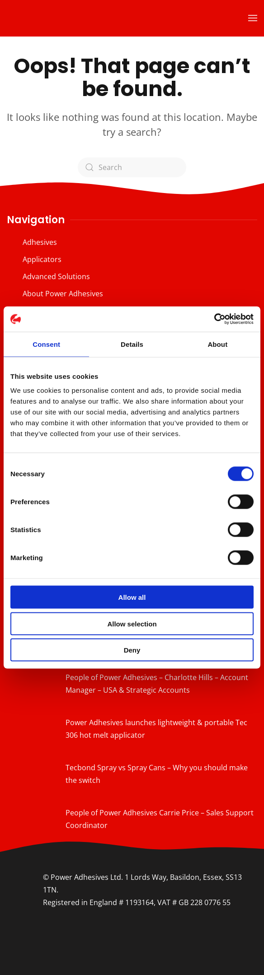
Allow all (132, 597)
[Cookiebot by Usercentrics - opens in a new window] (214, 319)
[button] (252, 18)
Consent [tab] (46, 344)
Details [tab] (132, 344)
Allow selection (131, 623)
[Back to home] (63, 18)
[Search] (132, 167)
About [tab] (217, 344)
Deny (132, 650)
